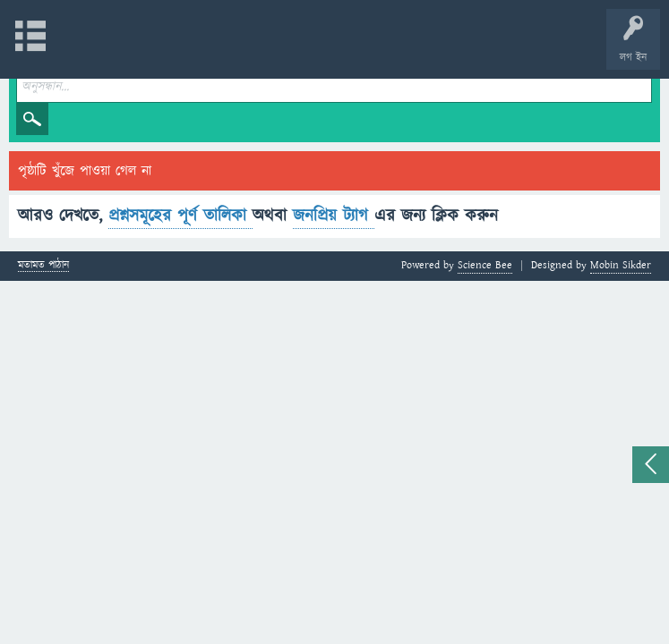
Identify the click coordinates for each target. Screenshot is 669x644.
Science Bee (485, 265)
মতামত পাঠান (43, 266)
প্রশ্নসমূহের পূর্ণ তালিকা (180, 216)
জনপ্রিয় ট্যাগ (333, 216)
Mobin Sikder (620, 265)
